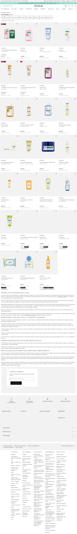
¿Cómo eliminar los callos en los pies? (49, 464)
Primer (23, 504)
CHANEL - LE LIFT (15, 483)
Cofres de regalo (60, 458)
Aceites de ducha (26, 482)
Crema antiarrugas (26, 473)
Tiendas (63, 1)
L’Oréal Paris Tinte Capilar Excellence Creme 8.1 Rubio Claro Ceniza (39, 461)
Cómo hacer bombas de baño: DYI (61, 517)
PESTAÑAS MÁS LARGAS (48, 487)
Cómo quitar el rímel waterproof (49, 458)
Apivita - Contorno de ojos (16, 463)
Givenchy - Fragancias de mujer (16, 514)
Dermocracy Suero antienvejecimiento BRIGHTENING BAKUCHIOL (38, 487)
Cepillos (24, 454)
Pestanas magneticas (61, 503)
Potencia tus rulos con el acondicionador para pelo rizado (50, 475)
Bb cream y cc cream (27, 508)
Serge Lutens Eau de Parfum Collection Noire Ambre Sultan (39, 482)
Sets (23, 467)
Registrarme (16, 383)
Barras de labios (26, 511)
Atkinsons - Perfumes (15, 465)
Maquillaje (51, 9)
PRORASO (13, 485)
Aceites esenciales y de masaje (27, 485)
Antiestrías (24, 502)
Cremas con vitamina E (50, 523)
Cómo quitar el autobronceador (60, 493)
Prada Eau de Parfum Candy (38, 474)
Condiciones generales (8, 447)
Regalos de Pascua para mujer (61, 467)
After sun (24, 496)
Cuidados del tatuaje (61, 478)
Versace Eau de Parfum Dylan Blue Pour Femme (39, 471)
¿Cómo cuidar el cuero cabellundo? (50, 504)
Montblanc (13, 454)
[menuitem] (6, 9)
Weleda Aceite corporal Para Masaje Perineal (38, 456)
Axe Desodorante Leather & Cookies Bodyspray (38, 510)
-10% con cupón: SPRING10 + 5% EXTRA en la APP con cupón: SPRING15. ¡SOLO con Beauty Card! (37, 3)
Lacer (12, 517)
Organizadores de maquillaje (26, 470)
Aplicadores (25, 478)
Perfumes (43, 9)
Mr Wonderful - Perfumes (14, 502)
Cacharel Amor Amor (15, 505)
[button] (38, 428)
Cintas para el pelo (26, 493)
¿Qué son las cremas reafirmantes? (49, 520)
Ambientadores (25, 500)
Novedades (29, 9)
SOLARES (21, 9)
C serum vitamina (26, 506)
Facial (58, 9)
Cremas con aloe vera (50, 461)
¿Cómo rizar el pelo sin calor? (50, 500)
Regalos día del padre (61, 456)
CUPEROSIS (59, 520)
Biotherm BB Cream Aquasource (38, 500)
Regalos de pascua (61, 464)
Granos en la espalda (50, 530)
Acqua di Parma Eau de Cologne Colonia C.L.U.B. (39, 467)
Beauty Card (58, 1)
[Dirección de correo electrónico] (22, 378)
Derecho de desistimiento (33, 445)
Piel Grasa (59, 511)
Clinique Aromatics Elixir (15, 497)
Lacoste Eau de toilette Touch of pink (39, 492)
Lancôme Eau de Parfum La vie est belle (39, 477)
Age (12, 460)
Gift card (73, 1)
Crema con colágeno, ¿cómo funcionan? (61, 489)
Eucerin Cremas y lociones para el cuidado (15, 469)
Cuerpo (64, 9)
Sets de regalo (5, 9)
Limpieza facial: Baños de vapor (50, 479)
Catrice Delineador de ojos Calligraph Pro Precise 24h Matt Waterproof (39, 523)
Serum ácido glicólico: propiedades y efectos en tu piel (62, 485)
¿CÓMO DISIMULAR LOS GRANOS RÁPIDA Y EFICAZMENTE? (50, 513)
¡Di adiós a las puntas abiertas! (61, 481)
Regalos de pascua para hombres (61, 470)
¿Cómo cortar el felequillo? (60, 501)
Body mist (24, 498)
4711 (12, 519)
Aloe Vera (47, 532)
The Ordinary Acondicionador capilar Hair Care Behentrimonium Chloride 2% (39, 516)
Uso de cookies (19, 447)
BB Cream (13, 491)
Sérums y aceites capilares (26, 489)
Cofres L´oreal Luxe (26, 456)
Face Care (24, 516)
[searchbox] (12, 5)
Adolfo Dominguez (15, 499)
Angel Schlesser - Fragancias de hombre (16, 478)
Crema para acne (26, 491)
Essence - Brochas (15, 494)
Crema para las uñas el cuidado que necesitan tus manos (50, 527)
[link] (9, 40)
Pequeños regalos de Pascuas (61, 474)
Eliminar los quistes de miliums (61, 506)
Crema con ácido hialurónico (49, 455)
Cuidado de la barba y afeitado (62, 461)
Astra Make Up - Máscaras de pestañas (16, 457)
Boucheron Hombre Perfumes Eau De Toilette (15, 511)
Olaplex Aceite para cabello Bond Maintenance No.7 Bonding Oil (38, 504)
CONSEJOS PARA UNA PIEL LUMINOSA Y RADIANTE (62, 497)
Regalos (68, 1)
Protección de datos (7, 445)
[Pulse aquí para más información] (57, 3)
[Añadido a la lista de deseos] (17, 24)
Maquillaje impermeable (25, 514)
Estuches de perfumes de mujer (27, 465)
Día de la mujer (60, 454)
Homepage (3, 12)
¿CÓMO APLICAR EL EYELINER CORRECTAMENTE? (49, 468)
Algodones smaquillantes (25, 476)
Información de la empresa (20, 445)
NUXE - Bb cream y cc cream (15, 475)
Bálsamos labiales (26, 462)
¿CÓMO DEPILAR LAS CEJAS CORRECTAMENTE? (50, 483)
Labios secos (48, 509)
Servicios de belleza (49, 1)
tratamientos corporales (30, 315)
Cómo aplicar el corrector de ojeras (49, 494)
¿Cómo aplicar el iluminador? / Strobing (50, 517)
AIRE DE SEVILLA (14, 487)
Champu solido (60, 476)
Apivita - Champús (15, 481)
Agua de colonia (60, 509)
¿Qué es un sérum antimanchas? (49, 490)
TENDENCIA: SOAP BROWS (49, 507)
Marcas (36, 9)
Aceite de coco (48, 471)
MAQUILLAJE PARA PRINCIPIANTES (61, 514)
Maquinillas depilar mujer (26, 459)
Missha (12, 507)
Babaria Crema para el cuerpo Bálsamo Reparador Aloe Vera (39, 496)
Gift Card (14, 9)
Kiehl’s (12, 472)
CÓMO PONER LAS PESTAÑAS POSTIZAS (50, 497)
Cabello (70, 9)
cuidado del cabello (62, 296)
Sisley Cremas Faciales (16, 489)
